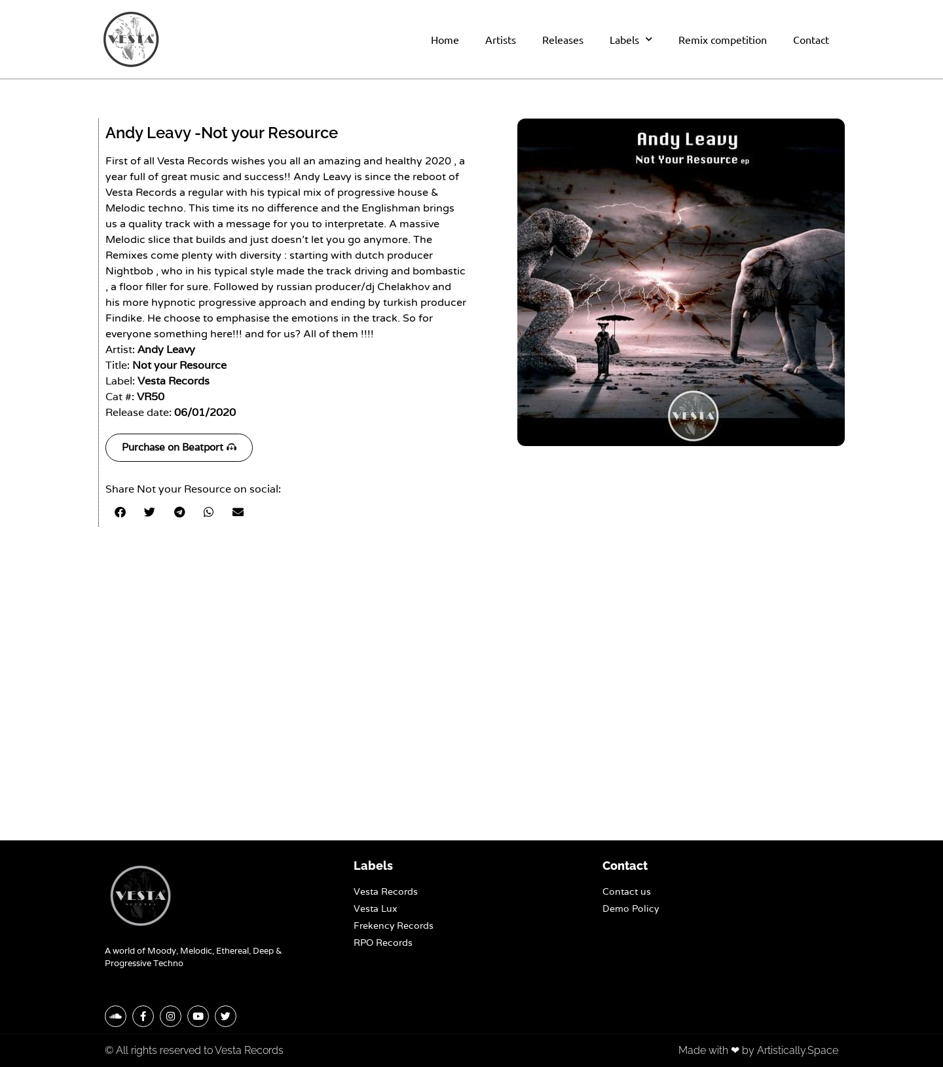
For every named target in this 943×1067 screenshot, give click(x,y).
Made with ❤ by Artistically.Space (758, 1050)
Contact (811, 39)
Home (445, 39)
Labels (631, 39)
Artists (500, 39)
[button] (120, 512)
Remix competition (722, 39)
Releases (562, 39)
